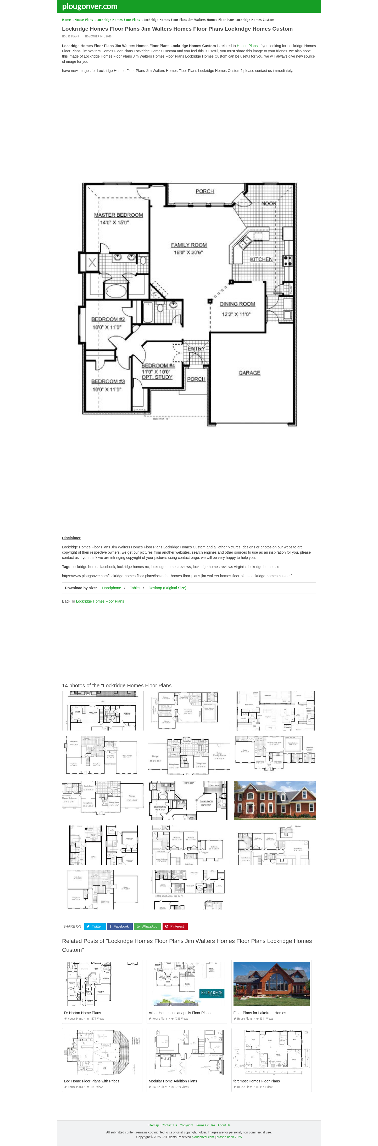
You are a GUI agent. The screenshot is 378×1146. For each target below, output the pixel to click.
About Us (224, 1125)
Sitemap (153, 1125)
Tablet (135, 588)
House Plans (70, 36)
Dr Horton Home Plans (82, 1013)
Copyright (186, 1125)
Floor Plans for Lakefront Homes (260, 1013)
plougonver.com (90, 6)
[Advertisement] (189, 113)
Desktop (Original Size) (167, 588)
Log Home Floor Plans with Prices (91, 1081)
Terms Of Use (205, 1125)
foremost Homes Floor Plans (257, 1081)
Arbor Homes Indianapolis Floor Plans (179, 1013)
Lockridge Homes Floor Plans (100, 601)
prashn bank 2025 (229, 1137)
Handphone (111, 588)
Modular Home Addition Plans (173, 1081)
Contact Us (169, 1125)
